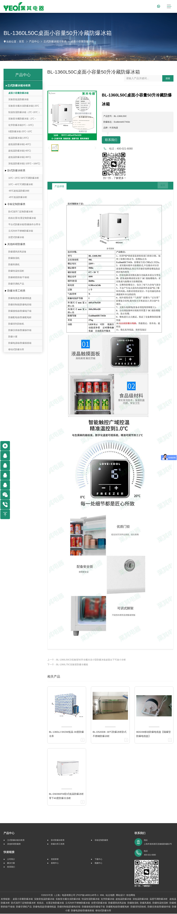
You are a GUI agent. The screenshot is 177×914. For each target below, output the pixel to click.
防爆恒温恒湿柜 (16, 271)
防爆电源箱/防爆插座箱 (19, 343)
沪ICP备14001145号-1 (87, 895)
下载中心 (98, 859)
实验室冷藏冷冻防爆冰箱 (68, 899)
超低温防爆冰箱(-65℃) (19, 150)
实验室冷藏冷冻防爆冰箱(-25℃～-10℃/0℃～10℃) (23, 106)
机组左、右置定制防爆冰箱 (50, 903)
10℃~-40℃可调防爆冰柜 (20, 184)
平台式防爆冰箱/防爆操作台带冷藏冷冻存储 (24, 225)
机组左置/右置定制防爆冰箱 (22, 218)
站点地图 (110, 895)
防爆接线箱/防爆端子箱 (19, 311)
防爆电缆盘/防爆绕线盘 (19, 298)
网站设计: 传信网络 (125, 895)
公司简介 (11, 859)
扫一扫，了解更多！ (114, 178)
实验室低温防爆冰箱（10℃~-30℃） (18, 100)
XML (102, 895)
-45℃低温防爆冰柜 (17, 197)
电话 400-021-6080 (150, 853)
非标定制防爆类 (16, 204)
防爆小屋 (12, 336)
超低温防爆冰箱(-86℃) (19, 157)
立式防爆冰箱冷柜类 (55, 41)
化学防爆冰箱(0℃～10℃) (21, 125)
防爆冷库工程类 (16, 290)
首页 (21, 41)
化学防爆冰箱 (107, 899)
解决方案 (11, 863)
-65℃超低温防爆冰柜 (18, 190)
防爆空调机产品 (16, 283)
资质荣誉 (55, 859)
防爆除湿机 (14, 258)
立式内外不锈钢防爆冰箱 (20, 231)
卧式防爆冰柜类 (16, 170)
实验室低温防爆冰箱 (44, 899)
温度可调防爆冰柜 (159, 899)
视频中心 (98, 863)
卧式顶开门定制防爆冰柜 (20, 211)
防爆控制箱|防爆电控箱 (19, 304)
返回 (161, 186)
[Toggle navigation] (168, 6)
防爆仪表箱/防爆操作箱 (19, 330)
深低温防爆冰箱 (140, 899)
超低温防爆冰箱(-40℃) (19, 144)
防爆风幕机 (14, 264)
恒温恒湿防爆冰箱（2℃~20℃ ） (24, 112)
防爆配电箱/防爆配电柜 (19, 317)
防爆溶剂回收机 (16, 323)
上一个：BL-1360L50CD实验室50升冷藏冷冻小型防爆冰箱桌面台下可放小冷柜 (86, 660)
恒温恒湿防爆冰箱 (91, 899)
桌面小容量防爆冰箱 (82, 41)
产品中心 (34, 41)
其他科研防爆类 (16, 244)
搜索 (168, 78)
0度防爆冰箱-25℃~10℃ (20, 131)
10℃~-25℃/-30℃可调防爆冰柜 (23, 178)
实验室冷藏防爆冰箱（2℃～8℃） (22, 119)
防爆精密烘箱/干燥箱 (18, 277)
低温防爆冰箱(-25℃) (18, 138)
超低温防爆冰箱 (123, 899)
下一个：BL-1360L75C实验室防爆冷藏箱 (67, 665)
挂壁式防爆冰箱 (16, 237)
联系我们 (111, 140)
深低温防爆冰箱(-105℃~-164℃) (24, 163)
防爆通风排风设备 (17, 251)
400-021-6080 (125, 149)
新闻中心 (55, 863)
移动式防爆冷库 (16, 349)
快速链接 (9, 852)
